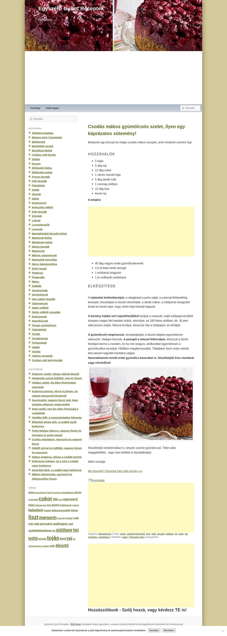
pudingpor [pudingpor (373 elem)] (60, 523)
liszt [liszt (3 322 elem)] (33, 517)
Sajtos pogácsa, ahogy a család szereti (57, 456)
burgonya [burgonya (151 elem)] (57, 492)
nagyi (125, 537)
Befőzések (38, 141)
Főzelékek (38, 185)
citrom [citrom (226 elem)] (77, 492)
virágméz (92, 537)
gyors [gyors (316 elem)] (55, 504)
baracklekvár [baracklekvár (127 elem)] (41, 493)
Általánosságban (42, 132)
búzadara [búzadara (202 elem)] (68, 492)
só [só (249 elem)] (53, 530)
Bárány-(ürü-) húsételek (47, 137)
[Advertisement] (113, 78)
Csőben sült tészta (44, 154)
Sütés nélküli (40, 307)
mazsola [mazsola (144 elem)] (61, 518)
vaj (186, 534)
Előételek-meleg (42, 172)
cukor (123, 534)
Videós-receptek (42, 355)
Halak (35, 189)
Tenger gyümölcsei (44, 325)
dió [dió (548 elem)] (55, 499)
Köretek (37, 215)
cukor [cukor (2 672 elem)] (45, 498)
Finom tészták (41, 176)
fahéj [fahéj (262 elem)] (31, 505)
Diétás (36, 159)
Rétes (35, 281)
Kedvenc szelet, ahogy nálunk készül (55, 373)
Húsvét (36, 194)
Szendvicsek (40, 320)
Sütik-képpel (52, 108)
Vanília (36, 351)
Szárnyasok (39, 316)
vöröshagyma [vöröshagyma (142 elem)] (34, 546)
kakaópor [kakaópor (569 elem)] (36, 510)
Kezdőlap (35, 108)
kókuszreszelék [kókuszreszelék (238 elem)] (61, 510)
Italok (35, 198)
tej (176, 534)
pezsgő (161, 534)
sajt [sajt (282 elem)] (70, 523)
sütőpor (170, 534)
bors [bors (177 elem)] (49, 492)
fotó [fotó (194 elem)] (49, 505)
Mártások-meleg (42, 242)
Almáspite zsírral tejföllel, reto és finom (57, 378)
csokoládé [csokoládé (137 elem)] (33, 500)
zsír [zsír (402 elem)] (52, 545)
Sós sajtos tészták (43, 299)
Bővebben (169, 630)
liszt (148, 534)
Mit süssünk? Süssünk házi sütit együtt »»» (115, 471)
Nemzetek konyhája (44, 259)
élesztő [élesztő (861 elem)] (62, 545)
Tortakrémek (40, 338)
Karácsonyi (39, 202)
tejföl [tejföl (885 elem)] (33, 538)
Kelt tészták (39, 211)
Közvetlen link (136, 537)
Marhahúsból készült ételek (49, 233)
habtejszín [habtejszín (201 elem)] (66, 505)
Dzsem (36, 163)
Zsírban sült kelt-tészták (47, 360)
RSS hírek (76, 624)
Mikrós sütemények (44, 255)
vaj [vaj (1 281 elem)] (69, 538)
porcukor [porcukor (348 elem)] (46, 523)
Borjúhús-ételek (42, 150)
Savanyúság (40, 290)
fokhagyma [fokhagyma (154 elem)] (40, 505)
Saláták (36, 285)
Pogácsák (38, 277)
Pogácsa (37, 272)
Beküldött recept (42, 146)
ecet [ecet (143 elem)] (61, 500)
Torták (36, 333)
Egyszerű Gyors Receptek (71, 8)
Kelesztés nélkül (42, 207)
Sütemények (104, 534)
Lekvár (36, 220)
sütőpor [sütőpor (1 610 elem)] (64, 529)
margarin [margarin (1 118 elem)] (48, 517)
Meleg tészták (40, 246)
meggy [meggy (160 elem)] (69, 518)
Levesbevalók (40, 224)
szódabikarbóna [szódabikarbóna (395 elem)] (40, 530)
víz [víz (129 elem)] (74, 539)
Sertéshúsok (40, 294)
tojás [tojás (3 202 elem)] (53, 538)
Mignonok (38, 250)
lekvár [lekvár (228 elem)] (74, 510)
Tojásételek (39, 329)
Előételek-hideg (42, 167)
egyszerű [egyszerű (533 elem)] (70, 499)
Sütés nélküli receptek (46, 312)
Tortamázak (39, 342)
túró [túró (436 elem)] (63, 538)
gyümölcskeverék (136, 534)
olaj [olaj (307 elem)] (36, 523)
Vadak (36, 347)
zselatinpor (104, 537)
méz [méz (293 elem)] (31, 523)
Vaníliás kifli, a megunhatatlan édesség (57, 417)
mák (154, 534)
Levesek (37, 229)
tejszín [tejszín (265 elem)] (42, 538)
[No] (222, 631)
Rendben (154, 630)
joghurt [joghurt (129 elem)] (75, 505)
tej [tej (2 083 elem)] (76, 530)
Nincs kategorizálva (44, 264)
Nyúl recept (39, 268)
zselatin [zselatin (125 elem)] (45, 546)
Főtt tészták (39, 181)
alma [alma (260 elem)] (31, 492)
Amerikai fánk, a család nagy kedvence (57, 470)
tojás (181, 534)
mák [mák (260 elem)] (76, 518)
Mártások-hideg (42, 237)
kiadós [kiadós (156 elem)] (47, 510)
